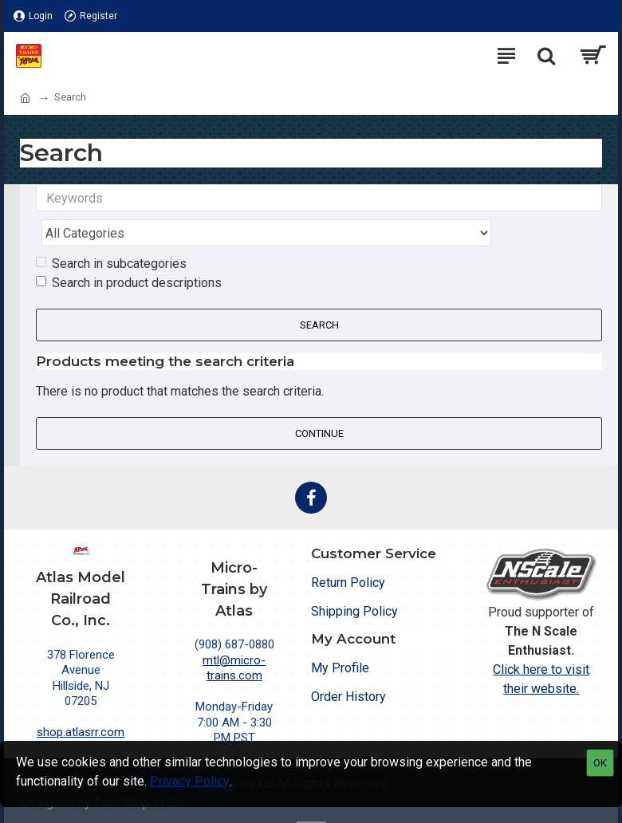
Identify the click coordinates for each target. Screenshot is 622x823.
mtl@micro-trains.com (234, 635)
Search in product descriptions (129, 250)
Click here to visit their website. (541, 646)
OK (600, 763)
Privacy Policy (190, 781)
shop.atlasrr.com (80, 700)
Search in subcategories (111, 231)
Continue (319, 401)
